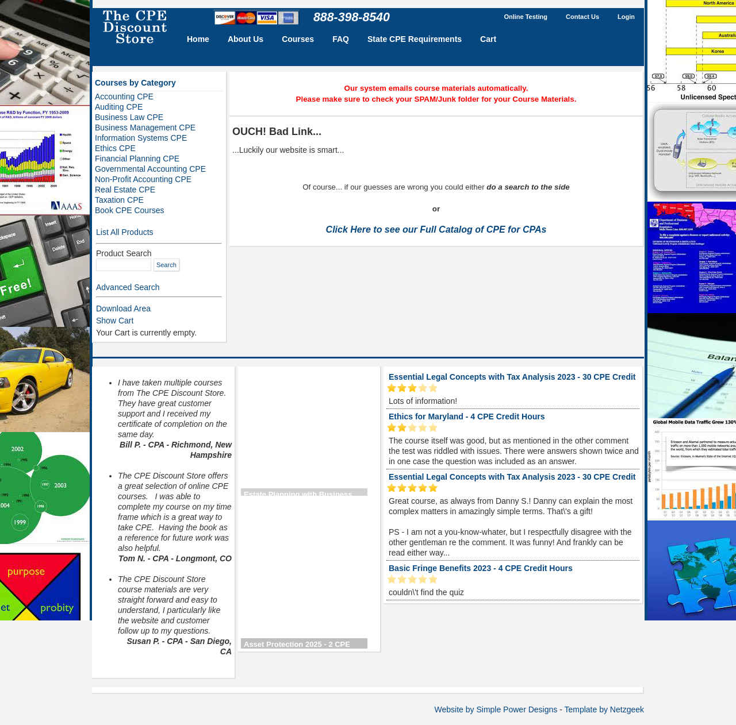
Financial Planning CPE (137, 158)
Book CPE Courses (129, 210)
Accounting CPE (124, 96)
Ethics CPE (115, 148)
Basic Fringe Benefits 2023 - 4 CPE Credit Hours (481, 568)
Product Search (124, 253)
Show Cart (114, 320)
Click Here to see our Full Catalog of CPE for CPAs (436, 229)
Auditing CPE (119, 106)
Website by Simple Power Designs (496, 709)
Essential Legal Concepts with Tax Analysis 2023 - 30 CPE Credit (512, 376)
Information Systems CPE (141, 137)
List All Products (125, 232)
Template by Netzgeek (604, 709)
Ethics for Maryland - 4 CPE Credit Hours (467, 416)
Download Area (123, 308)
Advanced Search (128, 287)
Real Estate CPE (125, 189)
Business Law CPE (129, 117)
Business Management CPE (145, 127)
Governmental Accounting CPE (150, 168)
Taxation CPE (119, 200)
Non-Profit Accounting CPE (143, 179)
